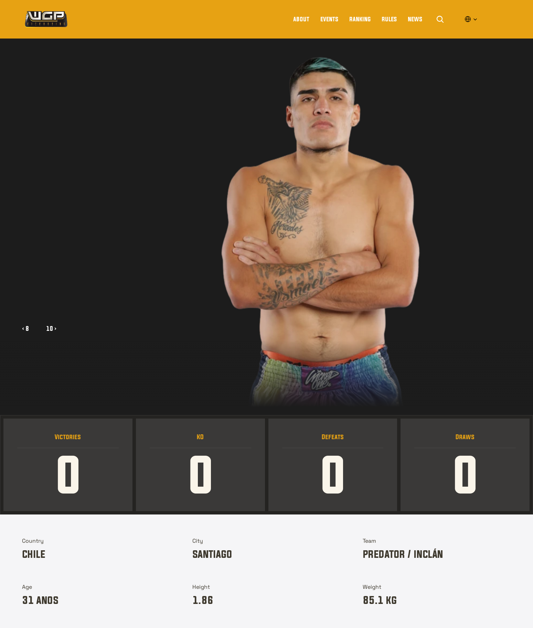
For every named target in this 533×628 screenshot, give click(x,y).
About (301, 18)
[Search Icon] (440, 19)
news (415, 18)
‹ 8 (25, 328)
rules (389, 18)
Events (329, 18)
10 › (51, 328)
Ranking (360, 18)
